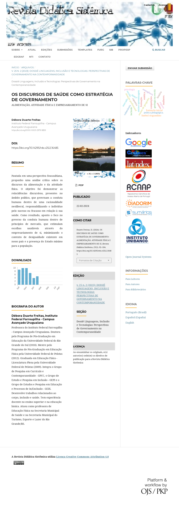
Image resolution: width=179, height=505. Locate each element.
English (130, 322)
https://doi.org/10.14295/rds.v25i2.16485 (35, 147)
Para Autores (132, 284)
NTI (31, 56)
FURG (100, 49)
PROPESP (124, 49)
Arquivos (27, 67)
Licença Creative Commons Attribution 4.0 (82, 456)
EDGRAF (19, 56)
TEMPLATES (85, 49)
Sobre (16, 49)
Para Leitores (133, 278)
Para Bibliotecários (136, 289)
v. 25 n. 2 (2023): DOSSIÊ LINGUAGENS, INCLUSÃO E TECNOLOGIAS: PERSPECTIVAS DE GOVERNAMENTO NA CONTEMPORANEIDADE (61, 72)
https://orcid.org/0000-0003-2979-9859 (29, 130)
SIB (111, 49)
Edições (46, 49)
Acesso (163, 4)
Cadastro (149, 4)
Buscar (158, 49)
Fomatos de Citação (90, 260)
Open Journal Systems (138, 256)
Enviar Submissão (140, 68)
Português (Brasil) (136, 312)
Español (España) (136, 317)
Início (15, 67)
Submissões (65, 49)
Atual (32, 49)
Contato (44, 56)
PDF (81, 185)
